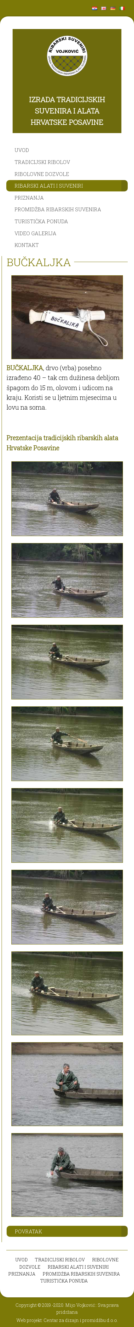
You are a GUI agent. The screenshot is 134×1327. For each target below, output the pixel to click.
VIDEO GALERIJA (35, 233)
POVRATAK (28, 1231)
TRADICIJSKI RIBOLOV (42, 162)
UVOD (22, 150)
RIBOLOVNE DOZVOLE (42, 174)
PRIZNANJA (29, 197)
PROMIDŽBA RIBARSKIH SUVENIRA (58, 209)
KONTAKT (27, 245)
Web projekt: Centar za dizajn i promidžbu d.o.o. (67, 1320)
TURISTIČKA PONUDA (41, 221)
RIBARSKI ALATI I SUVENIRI (49, 185)
